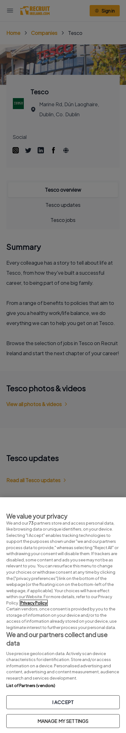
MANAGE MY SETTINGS (63, 721)
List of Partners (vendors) (30, 685)
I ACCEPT (63, 702)
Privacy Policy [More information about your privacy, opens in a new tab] (33, 602)
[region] (63, 615)
